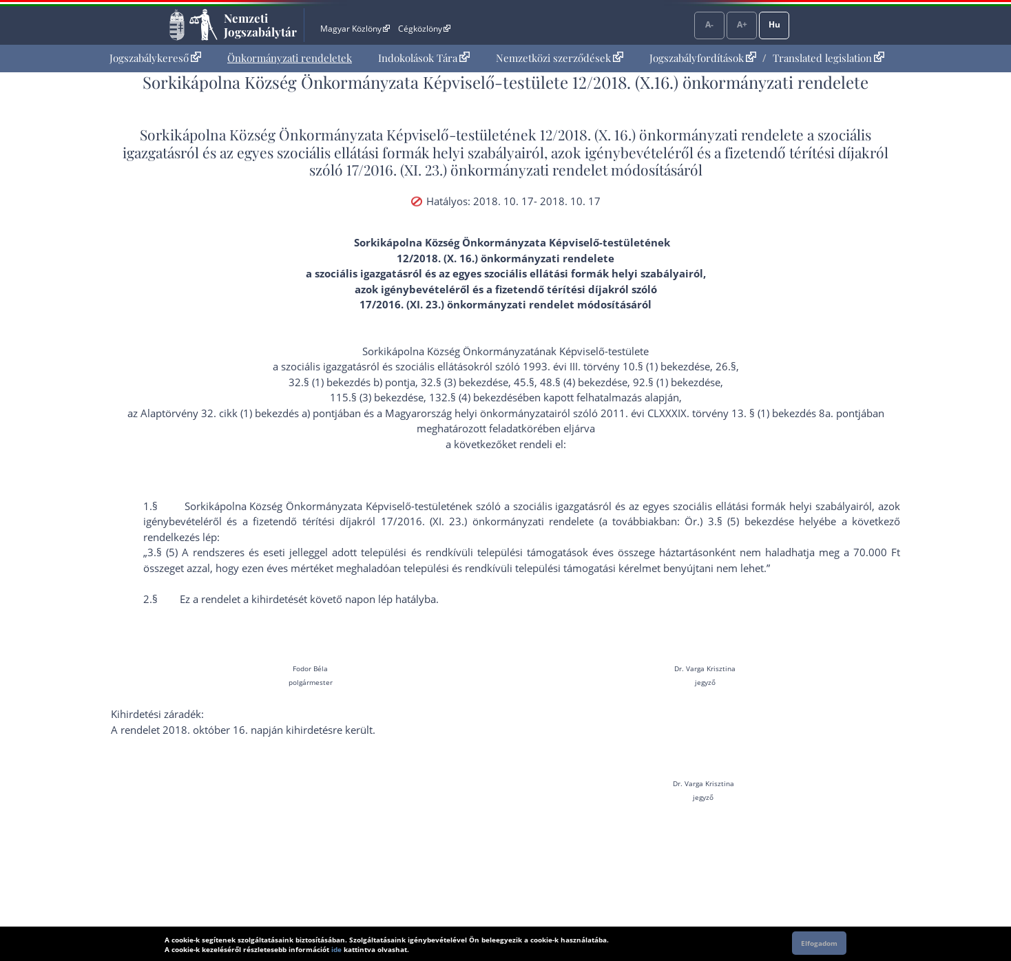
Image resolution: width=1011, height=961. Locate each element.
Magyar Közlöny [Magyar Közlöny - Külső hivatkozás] (355, 28)
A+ (742, 24)
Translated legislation (828, 58)
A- (709, 24)
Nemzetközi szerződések (559, 58)
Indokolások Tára (424, 58)
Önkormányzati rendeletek (289, 58)
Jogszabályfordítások (702, 58)
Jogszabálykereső (155, 58)
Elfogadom (819, 943)
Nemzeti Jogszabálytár (260, 24)
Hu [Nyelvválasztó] (774, 24)
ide (336, 949)
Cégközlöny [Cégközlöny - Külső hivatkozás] (424, 28)
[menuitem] (155, 58)
